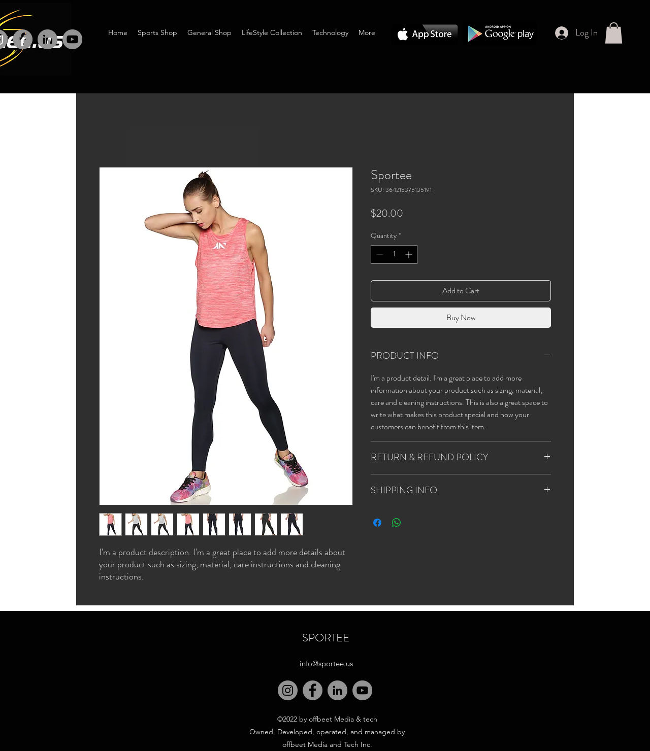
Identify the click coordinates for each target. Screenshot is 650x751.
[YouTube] (362, 690)
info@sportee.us (326, 663)
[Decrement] (378, 254)
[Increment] (409, 254)
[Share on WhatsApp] (397, 523)
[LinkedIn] (47, 39)
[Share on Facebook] (377, 523)
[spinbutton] (394, 254)
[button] (614, 33)
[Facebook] (22, 39)
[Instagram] (288, 690)
